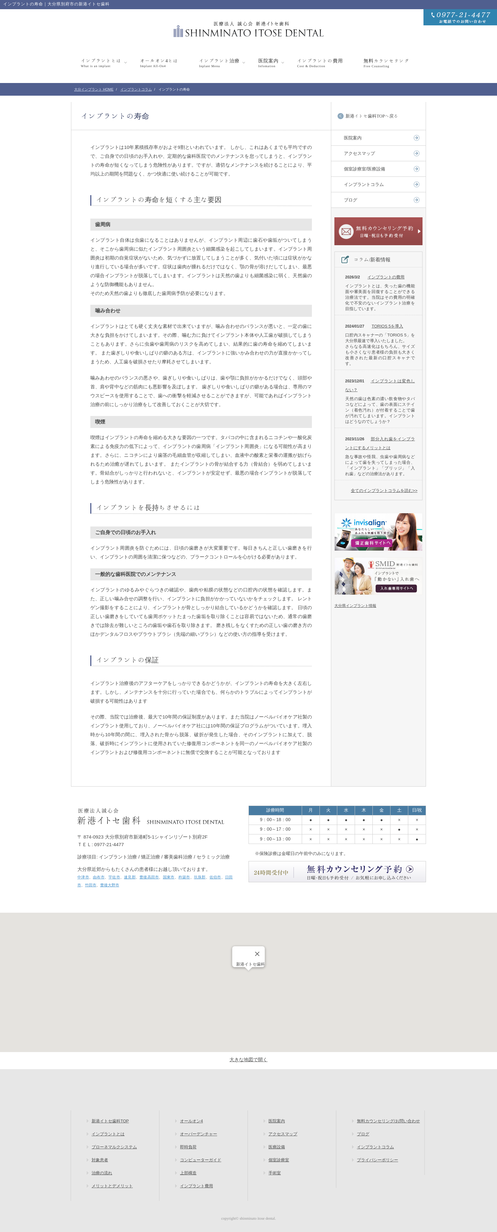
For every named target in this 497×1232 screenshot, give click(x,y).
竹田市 (90, 885)
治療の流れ (102, 1173)
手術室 (274, 1173)
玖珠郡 (200, 877)
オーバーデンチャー (198, 1134)
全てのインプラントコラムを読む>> (384, 490)
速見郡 (130, 877)
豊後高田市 (149, 877)
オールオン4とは (159, 62)
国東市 (169, 877)
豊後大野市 (109, 885)
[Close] (257, 953)
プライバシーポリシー (377, 1160)
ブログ (350, 199)
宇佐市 (114, 877)
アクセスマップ (359, 153)
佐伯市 (215, 877)
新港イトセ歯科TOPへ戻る (371, 116)
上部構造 (188, 1173)
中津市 (83, 877)
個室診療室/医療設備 (364, 168)
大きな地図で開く (248, 1059)
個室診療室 (278, 1160)
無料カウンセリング (386, 62)
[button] (248, 976)
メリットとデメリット (112, 1186)
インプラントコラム (364, 184)
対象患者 (100, 1160)
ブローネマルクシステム (114, 1147)
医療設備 (276, 1147)
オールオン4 (191, 1121)
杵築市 (184, 877)
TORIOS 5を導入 (387, 326)
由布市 (99, 877)
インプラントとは (101, 62)
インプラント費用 (196, 1186)
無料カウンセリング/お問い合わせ (388, 1121)
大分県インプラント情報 (355, 605)
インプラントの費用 (320, 62)
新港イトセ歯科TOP (110, 1121)
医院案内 (268, 62)
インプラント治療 (219, 62)
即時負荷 (188, 1147)
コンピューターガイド (200, 1160)
